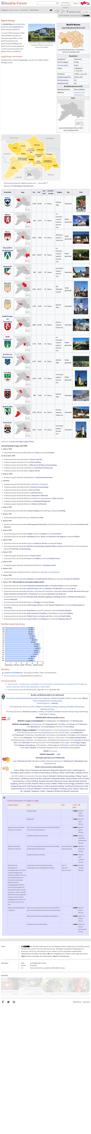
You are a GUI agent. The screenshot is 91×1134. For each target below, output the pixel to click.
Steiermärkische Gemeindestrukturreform (28, 582)
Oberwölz (7, 283)
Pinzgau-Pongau (80, 743)
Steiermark (81, 28)
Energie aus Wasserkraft (57, 994)
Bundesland (61, 59)
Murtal (35, 701)
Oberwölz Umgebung (45, 597)
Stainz (52, 709)
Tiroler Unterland (30, 748)
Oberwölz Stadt (32, 597)
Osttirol (66, 745)
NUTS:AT (39, 718)
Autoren (86, 946)
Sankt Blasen (31, 610)
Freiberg (29, 534)
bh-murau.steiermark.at (12, 676)
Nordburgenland (63, 730)
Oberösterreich (35, 727)
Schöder (8, 389)
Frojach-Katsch (36, 556)
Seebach (44, 534)
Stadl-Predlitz (8, 407)
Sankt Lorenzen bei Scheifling (36, 613)
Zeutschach (34, 594)
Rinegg (37, 602)
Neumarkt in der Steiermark (56, 594)
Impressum (86, 1002)
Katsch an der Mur (36, 459)
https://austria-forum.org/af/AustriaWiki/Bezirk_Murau (47, 968)
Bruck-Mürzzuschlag (13, 698)
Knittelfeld (70, 707)
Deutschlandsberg (27, 698)
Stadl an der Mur (34, 471)
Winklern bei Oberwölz (38, 504)
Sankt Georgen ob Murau (35, 605)
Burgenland (37, 724)
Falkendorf (30, 579)
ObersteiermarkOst (24, 761)
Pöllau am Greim (57, 498)
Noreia (43, 536)
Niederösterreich (51, 724)
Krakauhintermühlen (42, 586)
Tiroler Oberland (80, 745)
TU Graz (85, 3)
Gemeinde (7, 192)
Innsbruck (55, 745)
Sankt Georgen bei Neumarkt (36, 524)
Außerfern (43, 745)
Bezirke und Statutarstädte (41, 695)
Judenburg (62, 707)
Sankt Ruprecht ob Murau (44, 477)
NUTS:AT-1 (31, 721)
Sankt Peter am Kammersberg (21, 549)
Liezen (80, 698)
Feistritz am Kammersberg (39, 487)
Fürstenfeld (46, 707)
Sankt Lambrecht (65, 610)
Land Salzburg (49, 727)
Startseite (3, 3)
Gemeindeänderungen (15, 690)
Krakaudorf (30, 586)
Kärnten (72, 724)
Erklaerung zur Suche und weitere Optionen (65, 3)
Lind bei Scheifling (34, 462)
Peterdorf (48, 546)
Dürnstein (38, 776)
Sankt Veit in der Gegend (57, 536)
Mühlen (7, 215)
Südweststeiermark (80, 761)
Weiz (60, 701)
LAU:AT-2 (47, 754)
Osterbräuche (84, 994)
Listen (59, 754)
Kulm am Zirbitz (34, 490)
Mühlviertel (26, 743)
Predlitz (37, 558)
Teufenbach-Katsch (64, 619)
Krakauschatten (57, 586)
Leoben (74, 698)
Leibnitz (68, 698)
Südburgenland (80, 730)
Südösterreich (64, 721)
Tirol (60, 727)
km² (39, 192)
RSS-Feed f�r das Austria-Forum (14, 1002)
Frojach (59, 543)
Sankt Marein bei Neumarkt (43, 468)
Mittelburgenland (47, 730)
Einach (29, 558)
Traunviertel (55, 743)
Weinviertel (20, 735)
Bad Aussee (26, 712)
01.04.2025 (80, 946)
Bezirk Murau (72, 946)
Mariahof (77, 591)
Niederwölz (7, 266)
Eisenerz (34, 712)
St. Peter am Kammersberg (41, 773)
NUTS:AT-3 (25, 730)
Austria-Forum (16, 3)
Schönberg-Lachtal (49, 565)
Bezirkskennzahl (63, 83)
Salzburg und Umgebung (26, 745)
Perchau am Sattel (37, 517)
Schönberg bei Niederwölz (41, 501)
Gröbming (54, 703)
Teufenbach (44, 619)
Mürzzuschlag (79, 707)
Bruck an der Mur (29, 707)
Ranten (7, 300)
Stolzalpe (48, 588)
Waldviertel (78, 733)
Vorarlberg (70, 727)
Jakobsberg (31, 536)
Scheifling (7, 373)
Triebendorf (58, 588)
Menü (76, 3)
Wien (63, 724)
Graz (35, 698)
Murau (76, 65)
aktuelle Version (75, 15)
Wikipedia (58, 946)
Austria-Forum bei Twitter (8, 1002)
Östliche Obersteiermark (78, 738)
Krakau (7, 198)
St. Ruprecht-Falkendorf (72, 579)
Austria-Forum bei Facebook (3, 1002)
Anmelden (85, 12)
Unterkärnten (41, 738)
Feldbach (39, 707)
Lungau (66, 743)
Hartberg (54, 707)
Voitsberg (54, 701)
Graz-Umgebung (43, 698)
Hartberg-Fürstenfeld (57, 698)
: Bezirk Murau (13, 673)
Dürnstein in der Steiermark (50, 572)
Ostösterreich (51, 721)
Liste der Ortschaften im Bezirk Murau (21, 442)
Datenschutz (77, 1002)
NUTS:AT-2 (20, 724)
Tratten (37, 453)
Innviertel (78, 740)
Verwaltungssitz (63, 65)
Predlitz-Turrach (54, 558)
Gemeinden (24, 60)
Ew (34, 192)
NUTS (59, 62)
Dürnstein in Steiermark (40, 484)
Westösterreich (78, 721)
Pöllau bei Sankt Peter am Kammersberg (43, 465)
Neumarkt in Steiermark (40, 495)
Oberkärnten (28, 738)
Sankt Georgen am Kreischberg (7, 319)
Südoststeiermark (44, 701)
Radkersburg (44, 709)
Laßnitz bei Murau (37, 493)
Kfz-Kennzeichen (63, 80)
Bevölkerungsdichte (64, 77)
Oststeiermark (68, 761)
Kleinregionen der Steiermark (23, 186)
